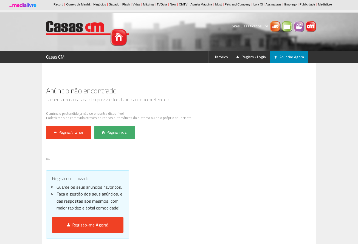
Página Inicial (114, 132)
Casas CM (55, 57)
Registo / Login (251, 57)
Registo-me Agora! (87, 225)
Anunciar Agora (289, 57)
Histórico (220, 57)
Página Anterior (68, 132)
